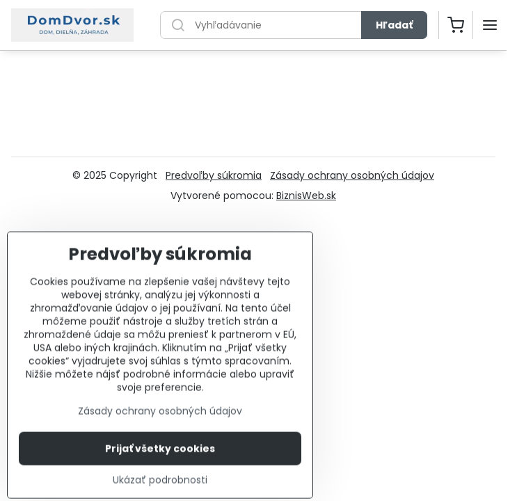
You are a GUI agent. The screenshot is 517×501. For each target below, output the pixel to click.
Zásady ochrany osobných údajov (352, 175)
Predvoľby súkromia (214, 175)
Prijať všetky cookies (160, 465)
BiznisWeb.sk (306, 195)
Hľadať (394, 25)
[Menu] (490, 25)
